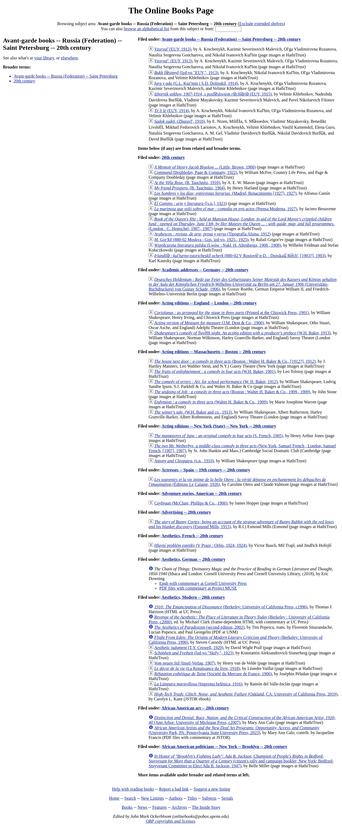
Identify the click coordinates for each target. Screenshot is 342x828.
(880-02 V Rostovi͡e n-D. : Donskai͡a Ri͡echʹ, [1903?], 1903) (239, 255)
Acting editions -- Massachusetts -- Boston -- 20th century (213, 351)
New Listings (152, 798)
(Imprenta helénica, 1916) (198, 684)
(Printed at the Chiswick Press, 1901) (231, 312)
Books (127, 807)
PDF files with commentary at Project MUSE (198, 588)
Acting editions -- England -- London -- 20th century (208, 303)
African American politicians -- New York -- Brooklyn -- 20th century (224, 746)
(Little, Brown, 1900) (205, 167)
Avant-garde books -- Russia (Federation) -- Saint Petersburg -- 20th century (231, 39)
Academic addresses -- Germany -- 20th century (204, 270)
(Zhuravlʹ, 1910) (179, 121)
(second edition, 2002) (199, 627)
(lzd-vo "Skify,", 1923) (193, 653)
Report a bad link (174, 789)
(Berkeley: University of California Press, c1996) (231, 607)
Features (159, 807)
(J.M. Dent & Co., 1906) (209, 322)
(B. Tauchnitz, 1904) (189, 188)
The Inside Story (206, 807)
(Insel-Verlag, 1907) (184, 663)
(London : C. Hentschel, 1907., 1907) (242, 224)
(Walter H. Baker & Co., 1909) (210, 402)
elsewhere (69, 58)
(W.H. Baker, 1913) (242, 333)
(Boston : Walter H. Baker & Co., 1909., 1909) (232, 392)
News (142, 807)
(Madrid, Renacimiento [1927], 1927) (225, 193)
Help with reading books (133, 789)
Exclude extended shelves (261, 23)
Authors (175, 798)
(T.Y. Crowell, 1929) (188, 647)
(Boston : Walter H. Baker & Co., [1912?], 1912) (235, 361)
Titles (192, 798)
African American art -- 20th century (195, 708)
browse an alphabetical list (146, 28)
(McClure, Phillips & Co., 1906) (190, 503)
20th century (24, 81)
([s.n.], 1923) (190, 203)
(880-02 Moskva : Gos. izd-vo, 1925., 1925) (201, 239)
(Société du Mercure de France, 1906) (213, 673)
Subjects (209, 798)
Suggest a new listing (212, 789)
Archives (179, 807)
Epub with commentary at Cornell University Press (203, 583)
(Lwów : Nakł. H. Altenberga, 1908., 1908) (217, 245)
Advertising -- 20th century (186, 512)
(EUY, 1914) (171, 110)
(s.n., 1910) (184, 461)
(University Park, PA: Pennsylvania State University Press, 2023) (234, 730)
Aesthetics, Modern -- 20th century (193, 597)
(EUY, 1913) (172, 49)
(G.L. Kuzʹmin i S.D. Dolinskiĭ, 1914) (196, 83)
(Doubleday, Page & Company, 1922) (195, 172)
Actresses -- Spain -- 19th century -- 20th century (205, 470)
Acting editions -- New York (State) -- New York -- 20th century (218, 426)
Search (130, 798)
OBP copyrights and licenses (170, 821)
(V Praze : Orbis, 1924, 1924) (200, 545)
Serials (227, 798)
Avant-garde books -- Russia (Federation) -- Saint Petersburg (66, 76)
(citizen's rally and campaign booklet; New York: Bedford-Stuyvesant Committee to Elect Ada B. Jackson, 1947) (241, 761)
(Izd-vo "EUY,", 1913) (186, 72)
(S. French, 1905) (218, 435)
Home (114, 798)
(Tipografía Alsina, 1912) (212, 234)
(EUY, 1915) (213, 94)
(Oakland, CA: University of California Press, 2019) (245, 694)
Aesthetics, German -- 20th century (193, 559)
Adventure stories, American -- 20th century (201, 493)
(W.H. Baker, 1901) (214, 371)
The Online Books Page (170, 10)
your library (44, 58)
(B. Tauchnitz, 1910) (187, 182)
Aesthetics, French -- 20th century (192, 535)
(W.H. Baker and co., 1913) (193, 412)
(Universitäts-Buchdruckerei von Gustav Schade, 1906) (243, 284)
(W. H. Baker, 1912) (216, 381)
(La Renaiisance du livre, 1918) (197, 668)
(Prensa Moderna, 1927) (225, 209)
